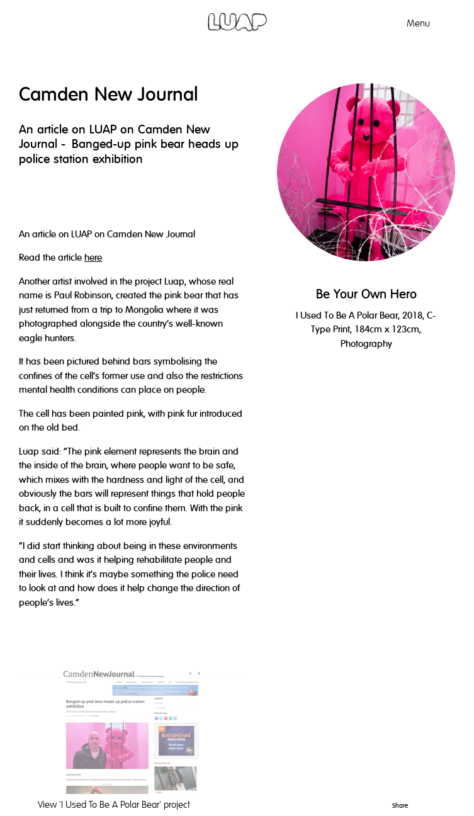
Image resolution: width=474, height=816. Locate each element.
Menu (418, 23)
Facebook (449, 803)
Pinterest (417, 803)
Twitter (434, 803)
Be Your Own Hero (366, 294)
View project (114, 805)
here (93, 257)
